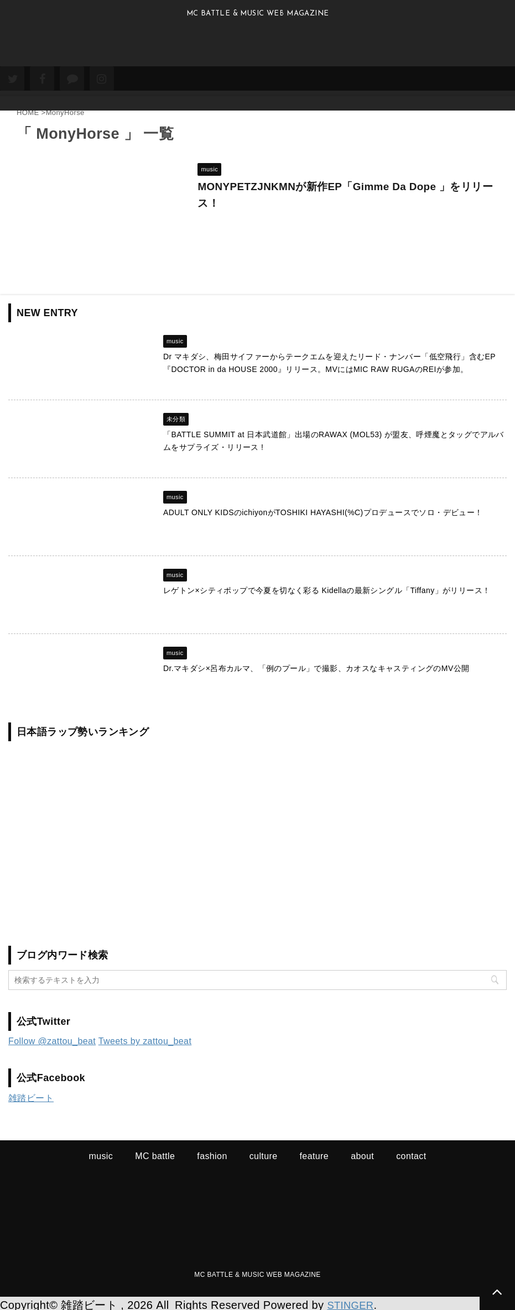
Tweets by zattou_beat (145, 1037)
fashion (212, 1152)
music (101, 1152)
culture (263, 1152)
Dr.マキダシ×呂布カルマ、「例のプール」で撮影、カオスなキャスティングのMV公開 (316, 665)
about (362, 1152)
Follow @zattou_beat (52, 1037)
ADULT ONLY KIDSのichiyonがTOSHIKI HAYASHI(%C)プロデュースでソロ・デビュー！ (323, 509)
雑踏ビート (31, 1094)
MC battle (155, 1152)
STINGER (352, 1302)
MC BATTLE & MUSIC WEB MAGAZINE (257, 1271)
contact (411, 1152)
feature (314, 1152)
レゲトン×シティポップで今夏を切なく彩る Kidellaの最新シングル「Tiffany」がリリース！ (326, 587)
